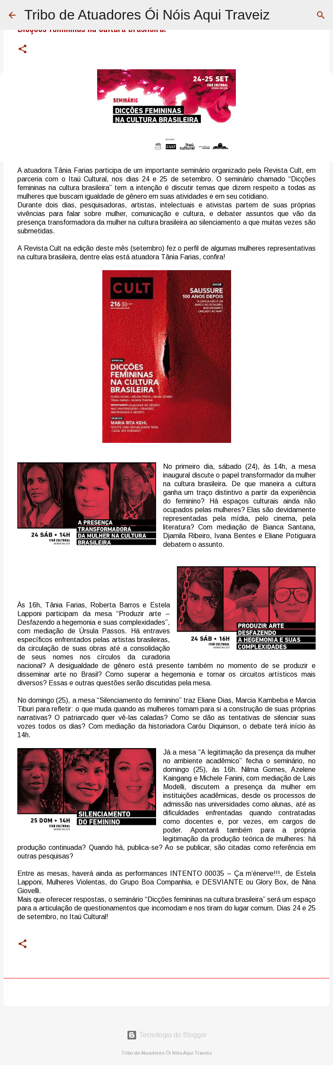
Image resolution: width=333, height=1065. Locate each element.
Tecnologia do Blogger (167, 1035)
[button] (22, 49)
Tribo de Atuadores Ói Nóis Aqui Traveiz (147, 15)
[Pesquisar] (321, 15)
